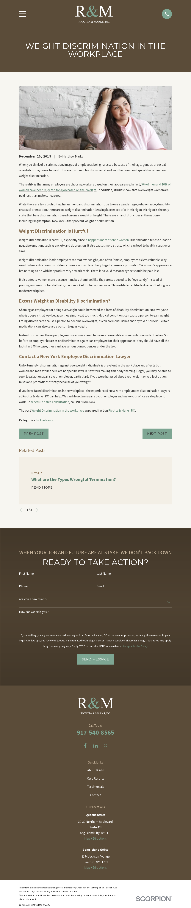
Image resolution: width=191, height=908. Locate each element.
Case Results (95, 778)
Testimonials (95, 787)
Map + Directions (95, 838)
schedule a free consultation (50, 402)
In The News (44, 420)
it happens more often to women (107, 240)
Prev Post (34, 433)
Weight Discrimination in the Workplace (58, 410)
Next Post (157, 433)
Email (100, 586)
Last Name (104, 573)
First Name (26, 573)
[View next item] (37, 510)
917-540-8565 (95, 732)
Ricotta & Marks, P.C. (121, 410)
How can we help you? (34, 612)
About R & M (95, 770)
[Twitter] (105, 745)
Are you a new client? (33, 599)
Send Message (95, 659)
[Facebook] (85, 745)
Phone (23, 586)
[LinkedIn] (95, 745)
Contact (95, 795)
